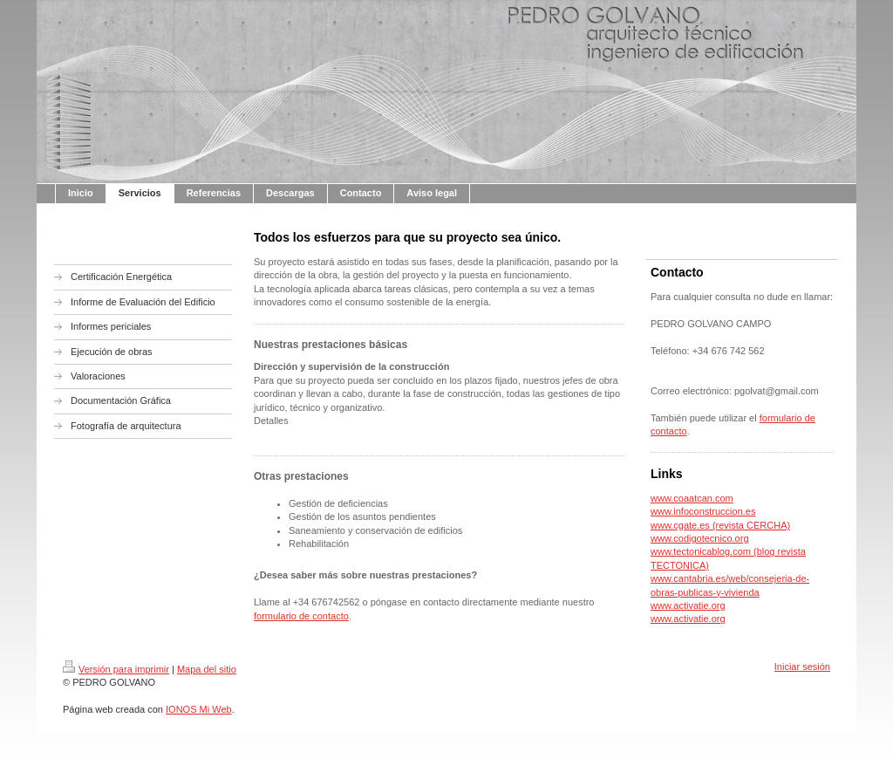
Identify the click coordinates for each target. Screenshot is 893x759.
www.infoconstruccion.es (703, 511)
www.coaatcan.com (692, 498)
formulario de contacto (301, 616)
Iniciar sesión (802, 666)
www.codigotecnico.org (700, 538)
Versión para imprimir (116, 669)
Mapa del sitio (206, 669)
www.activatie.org (688, 605)
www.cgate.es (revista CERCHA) (720, 525)
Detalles (271, 420)
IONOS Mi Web (199, 709)
